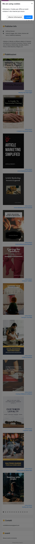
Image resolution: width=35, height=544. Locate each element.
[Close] (32, 3)
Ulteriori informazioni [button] (15, 17)
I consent (28, 17)
